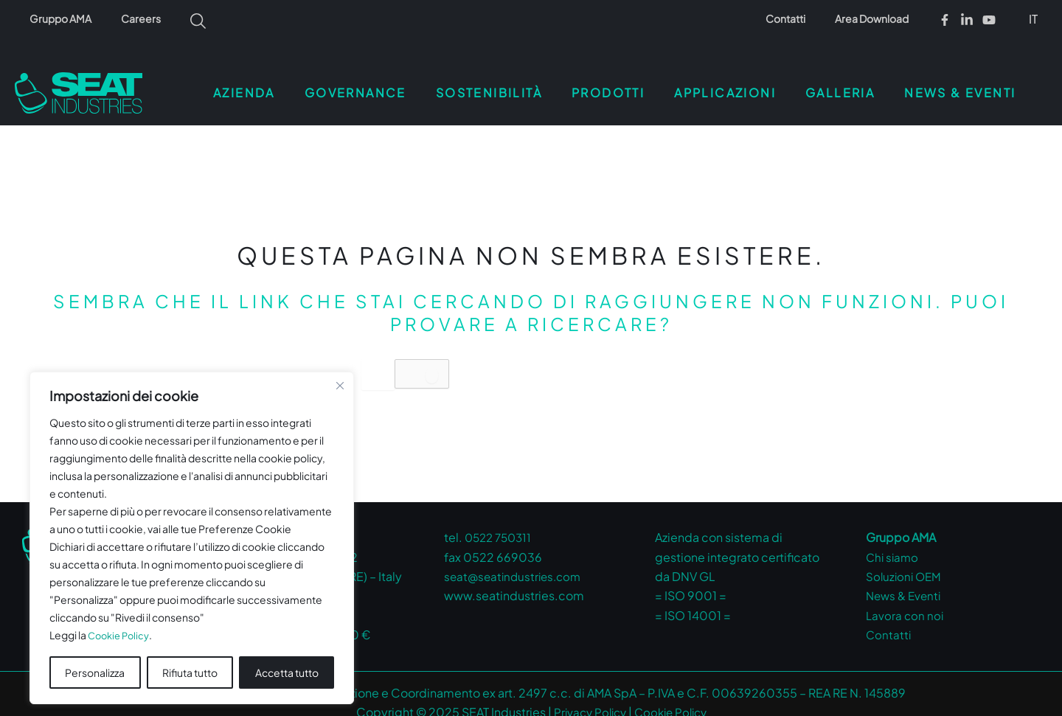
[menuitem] (1034, 18)
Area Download (876, 18)
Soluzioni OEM (905, 558)
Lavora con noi (905, 597)
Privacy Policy (586, 694)
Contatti (799, 18)
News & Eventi (905, 577)
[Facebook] (944, 20)
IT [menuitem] (1033, 19)
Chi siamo (893, 539)
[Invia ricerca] (449, 358)
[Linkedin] (967, 20)
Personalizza (95, 654)
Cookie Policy (121, 618)
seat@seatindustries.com (516, 558)
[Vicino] (340, 368)
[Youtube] (989, 20)
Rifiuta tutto (190, 654)
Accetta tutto (287, 654)
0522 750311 (501, 519)
